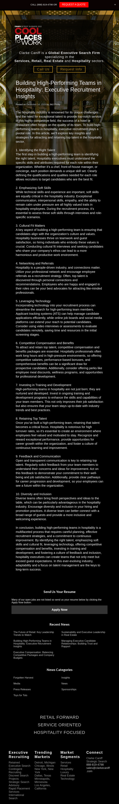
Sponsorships (68, 689)
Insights (65, 677)
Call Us (43, 69)
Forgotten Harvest (23, 677)
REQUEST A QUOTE (74, 4)
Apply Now (59, 609)
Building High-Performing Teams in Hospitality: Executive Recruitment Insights (32, 644)
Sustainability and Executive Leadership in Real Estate (83, 633)
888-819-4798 (95, 764)
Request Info (71, 69)
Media (16, 683)
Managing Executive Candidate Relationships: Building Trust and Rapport (79, 644)
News (64, 683)
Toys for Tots (20, 695)
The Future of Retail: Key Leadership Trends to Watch (33, 633)
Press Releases (22, 689)
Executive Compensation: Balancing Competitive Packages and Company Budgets (33, 655)
